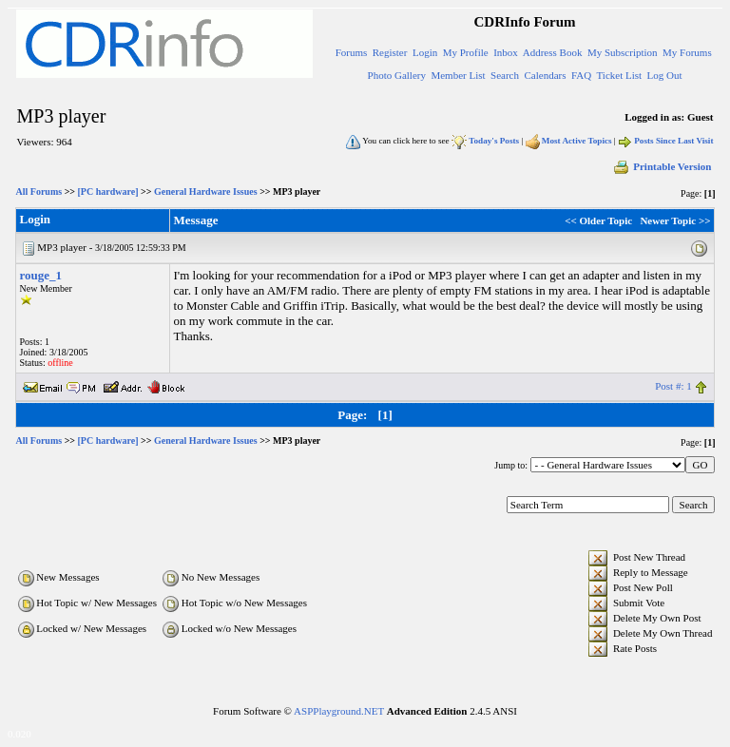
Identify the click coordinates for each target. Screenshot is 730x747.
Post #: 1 (673, 386)
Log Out (664, 75)
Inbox (505, 52)
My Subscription (622, 52)
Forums (352, 52)
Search (504, 75)
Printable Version (661, 166)
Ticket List (620, 75)
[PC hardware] (108, 191)
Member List (458, 75)
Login (425, 52)
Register (390, 52)
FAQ (581, 75)
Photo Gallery (397, 75)
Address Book (553, 52)
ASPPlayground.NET (339, 711)
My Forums (687, 52)
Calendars (546, 75)
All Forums (39, 191)
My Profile (466, 52)
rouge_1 (41, 275)
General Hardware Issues (206, 191)
